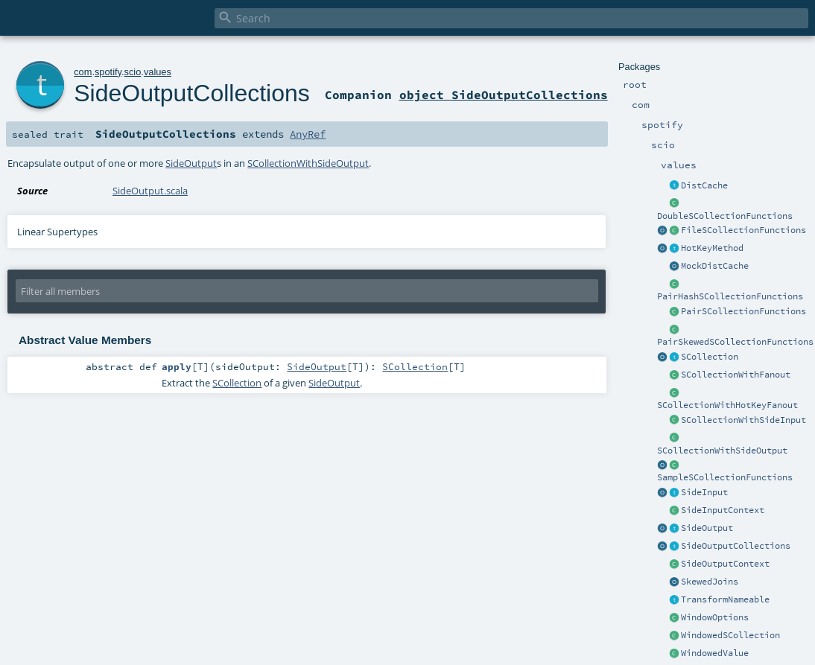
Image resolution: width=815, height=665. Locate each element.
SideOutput (707, 528)
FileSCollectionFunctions (743, 230)
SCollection (709, 356)
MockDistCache (715, 266)
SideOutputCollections (735, 546)
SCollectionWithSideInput (743, 420)
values (157, 71)
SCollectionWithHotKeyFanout (727, 405)
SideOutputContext (725, 564)
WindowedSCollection (730, 635)
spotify (108, 71)
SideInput (704, 492)
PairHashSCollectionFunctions (730, 296)
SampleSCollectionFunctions (725, 477)
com (83, 71)
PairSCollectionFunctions (743, 311)
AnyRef (308, 134)
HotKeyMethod (712, 248)
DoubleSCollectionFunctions (725, 216)
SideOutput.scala (150, 190)
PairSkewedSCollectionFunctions (735, 342)
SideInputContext (722, 510)
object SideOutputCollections (503, 94)
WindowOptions (715, 617)
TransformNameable (725, 599)
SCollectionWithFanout (735, 374)
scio (133, 71)
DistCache (704, 185)
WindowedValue (715, 653)
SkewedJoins (709, 581)
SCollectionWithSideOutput (722, 450)
